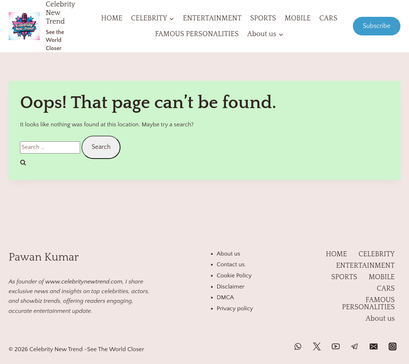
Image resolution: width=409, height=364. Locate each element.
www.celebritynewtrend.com (83, 281)
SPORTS (263, 18)
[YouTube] (336, 346)
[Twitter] (317, 346)
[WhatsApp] (298, 346)
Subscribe (376, 26)
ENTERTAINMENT (212, 18)
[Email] (373, 346)
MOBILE (298, 18)
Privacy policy (235, 308)
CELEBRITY (377, 254)
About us (228, 254)
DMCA (225, 297)
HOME (112, 18)
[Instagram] (392, 346)
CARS (328, 18)
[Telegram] (355, 346)
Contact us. (231, 264)
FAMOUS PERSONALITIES (196, 34)
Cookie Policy (234, 275)
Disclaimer (231, 286)
